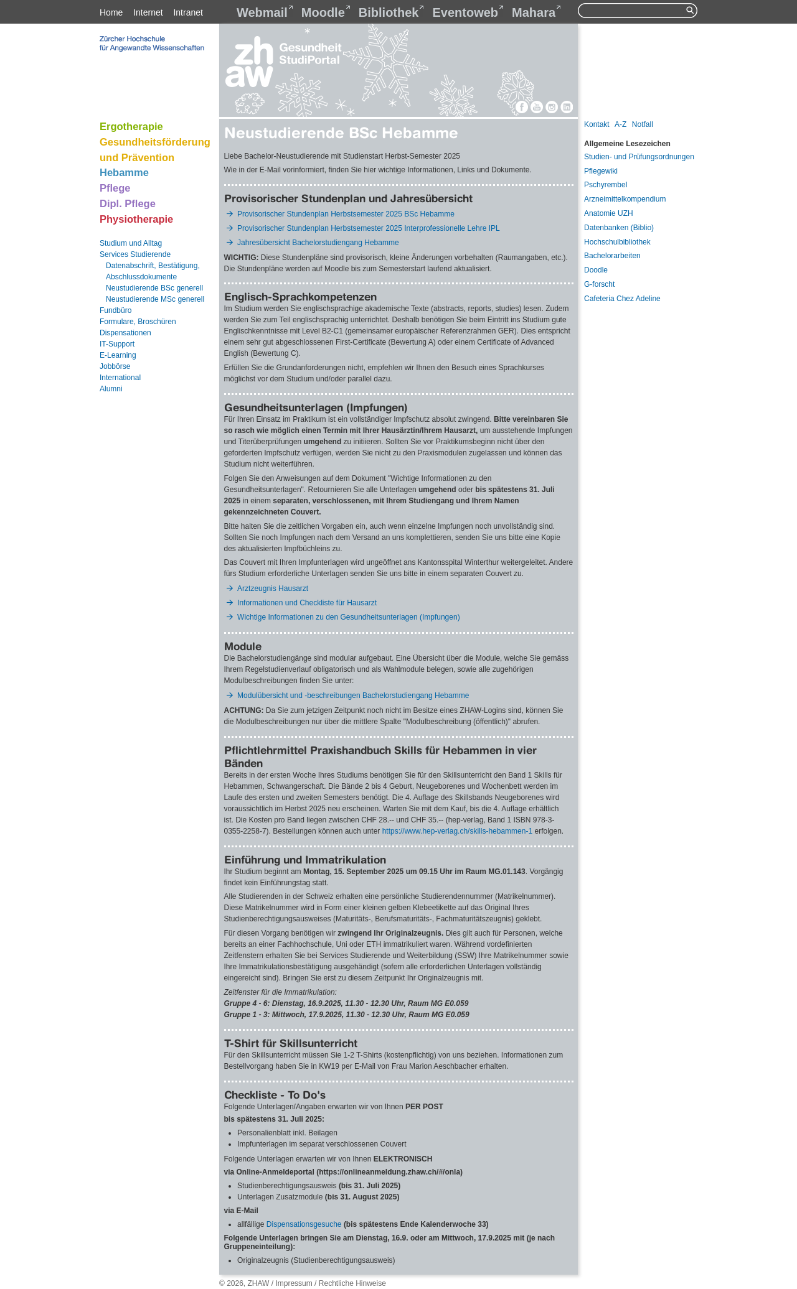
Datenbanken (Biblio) (619, 227)
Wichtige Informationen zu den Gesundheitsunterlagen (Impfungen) (348, 617)
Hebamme (124, 172)
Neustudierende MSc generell (155, 299)
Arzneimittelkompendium (625, 199)
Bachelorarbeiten (612, 255)
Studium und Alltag (131, 243)
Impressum (293, 1283)
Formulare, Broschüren (138, 321)
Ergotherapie (131, 126)
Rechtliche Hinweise (352, 1283)
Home (111, 12)
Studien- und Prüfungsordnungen (639, 156)
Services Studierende (135, 254)
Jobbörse (115, 366)
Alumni (111, 388)
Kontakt (597, 124)
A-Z (620, 124)
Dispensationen (125, 332)
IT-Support (117, 344)
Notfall (642, 124)
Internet (148, 12)
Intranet (187, 12)
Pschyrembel (605, 184)
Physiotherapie (136, 219)
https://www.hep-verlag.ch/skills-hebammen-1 (457, 831)
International (120, 377)
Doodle (596, 270)
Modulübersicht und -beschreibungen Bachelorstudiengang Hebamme (354, 695)
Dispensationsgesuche (305, 1224)
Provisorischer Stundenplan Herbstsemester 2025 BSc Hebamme (346, 214)
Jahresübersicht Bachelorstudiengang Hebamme (317, 242)
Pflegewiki (601, 171)
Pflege (115, 187)
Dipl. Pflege (128, 203)
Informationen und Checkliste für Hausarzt (307, 602)
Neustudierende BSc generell (154, 288)
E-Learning (118, 355)
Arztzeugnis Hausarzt (272, 588)
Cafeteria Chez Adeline (622, 298)
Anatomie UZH (608, 213)
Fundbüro (115, 310)
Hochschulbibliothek (617, 242)
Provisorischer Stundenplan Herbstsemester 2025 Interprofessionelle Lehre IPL (368, 228)
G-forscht (599, 284)
